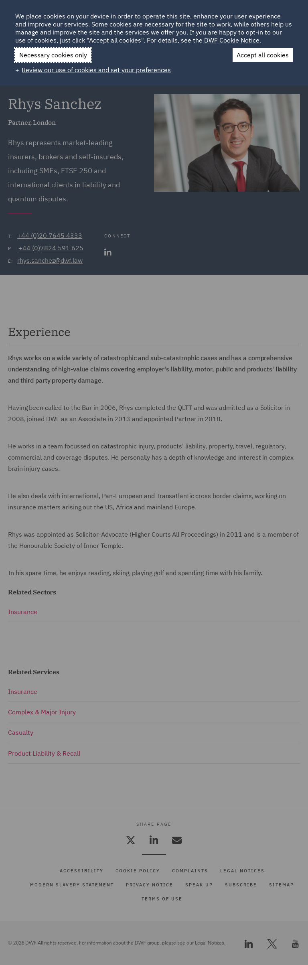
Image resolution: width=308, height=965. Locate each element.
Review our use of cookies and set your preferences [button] (96, 70)
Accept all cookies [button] (263, 55)
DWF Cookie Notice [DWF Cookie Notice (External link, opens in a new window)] (231, 40)
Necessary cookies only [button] (53, 55)
